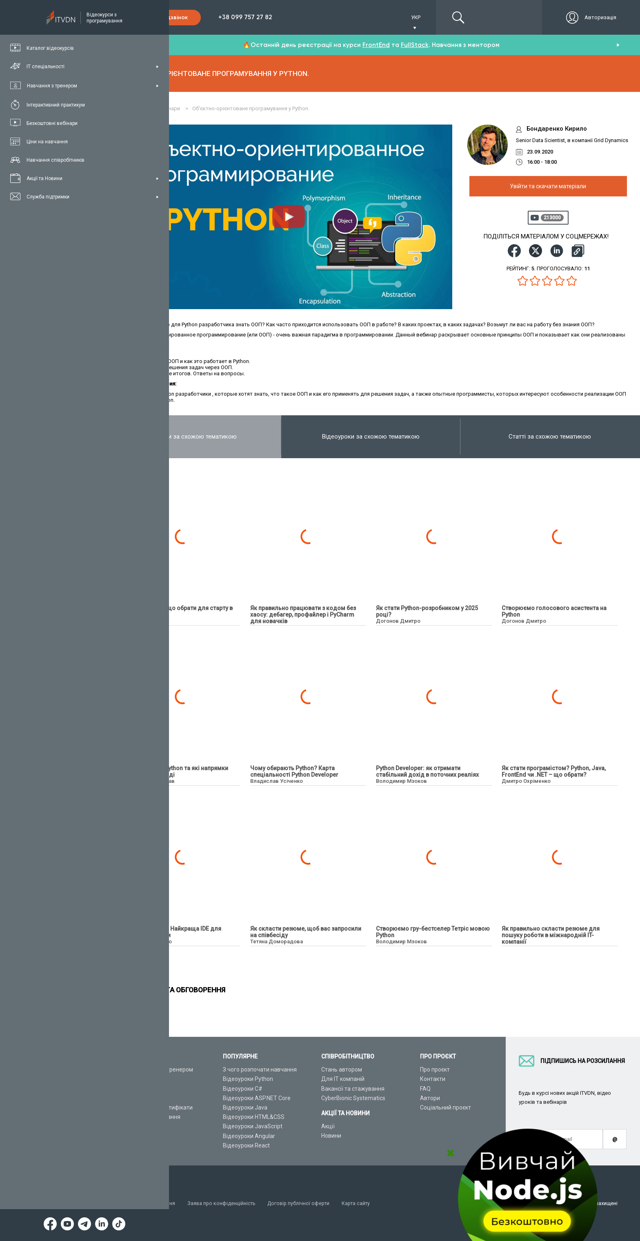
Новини (331, 1135)
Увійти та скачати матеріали (548, 186)
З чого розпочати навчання (260, 1069)
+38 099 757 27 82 (245, 17)
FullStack (415, 45)
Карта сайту (363, 1203)
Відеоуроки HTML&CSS (253, 1117)
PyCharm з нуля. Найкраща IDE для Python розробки (172, 931)
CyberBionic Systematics (353, 1098)
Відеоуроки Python (248, 1079)
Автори (430, 1098)
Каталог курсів (144, 1079)
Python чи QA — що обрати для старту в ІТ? (178, 611)
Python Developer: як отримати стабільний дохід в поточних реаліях (427, 771)
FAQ (425, 1088)
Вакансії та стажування (352, 1088)
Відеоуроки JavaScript (252, 1126)
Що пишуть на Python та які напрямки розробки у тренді (176, 771)
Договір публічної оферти (303, 1203)
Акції (328, 1126)
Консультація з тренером (158, 1069)
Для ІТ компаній (342, 1079)
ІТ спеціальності (146, 1088)
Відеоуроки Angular (249, 1136)
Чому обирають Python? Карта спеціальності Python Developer (294, 771)
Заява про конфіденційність (224, 1203)
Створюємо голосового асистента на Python (554, 611)
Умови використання (150, 1203)
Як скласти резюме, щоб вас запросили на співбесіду (305, 931)
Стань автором (341, 1069)
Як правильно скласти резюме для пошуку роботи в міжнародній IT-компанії (551, 935)
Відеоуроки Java (245, 1107)
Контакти (432, 1079)
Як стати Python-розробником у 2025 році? (427, 611)
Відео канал (140, 1126)
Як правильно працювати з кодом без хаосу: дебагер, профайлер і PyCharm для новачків (303, 614)
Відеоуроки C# (242, 1088)
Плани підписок (145, 1098)
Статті (132, 1136)
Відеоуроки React (246, 1145)
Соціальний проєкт (445, 1107)
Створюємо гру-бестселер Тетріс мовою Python (433, 931)
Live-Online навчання (152, 1117)
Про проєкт (435, 1069)
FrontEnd (376, 45)
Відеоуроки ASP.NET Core (257, 1098)
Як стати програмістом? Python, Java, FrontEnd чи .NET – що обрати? (554, 771)
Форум (133, 1145)
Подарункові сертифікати (158, 1107)
